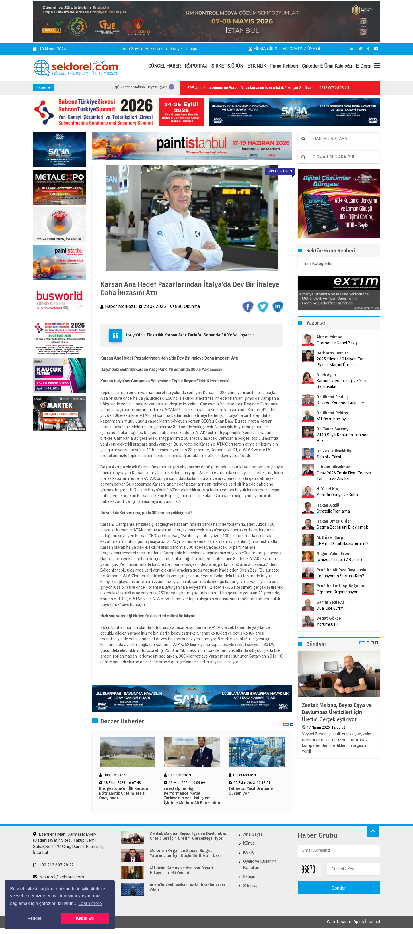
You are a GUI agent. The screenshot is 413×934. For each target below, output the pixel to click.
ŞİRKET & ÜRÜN (227, 66)
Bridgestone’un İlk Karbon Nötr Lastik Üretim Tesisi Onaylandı (123, 793)
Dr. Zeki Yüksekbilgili (336, 451)
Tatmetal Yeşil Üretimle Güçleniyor (251, 791)
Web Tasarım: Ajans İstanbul (353, 921)
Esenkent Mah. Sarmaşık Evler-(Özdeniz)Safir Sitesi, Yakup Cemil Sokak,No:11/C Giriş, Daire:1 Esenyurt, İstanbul (68, 843)
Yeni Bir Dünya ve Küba (337, 494)
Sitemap (251, 885)
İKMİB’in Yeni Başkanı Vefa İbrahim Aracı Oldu (187, 887)
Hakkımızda (156, 48)
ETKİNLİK (256, 66)
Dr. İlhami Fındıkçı (333, 397)
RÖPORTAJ (196, 66)
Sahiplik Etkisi (329, 457)
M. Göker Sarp (330, 537)
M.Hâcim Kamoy (331, 419)
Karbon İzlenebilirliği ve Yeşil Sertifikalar (342, 383)
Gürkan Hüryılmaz (333, 467)
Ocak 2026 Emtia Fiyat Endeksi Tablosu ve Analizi (344, 476)
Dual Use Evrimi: (331, 608)
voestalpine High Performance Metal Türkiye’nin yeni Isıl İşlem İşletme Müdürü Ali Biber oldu (192, 795)
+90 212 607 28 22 (53, 865)
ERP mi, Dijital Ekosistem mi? (342, 543)
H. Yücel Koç (328, 488)
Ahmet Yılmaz (329, 337)
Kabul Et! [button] (85, 918)
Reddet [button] (34, 918)
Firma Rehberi (284, 66)
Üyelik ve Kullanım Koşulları (259, 864)
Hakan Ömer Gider (334, 521)
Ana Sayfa (132, 48)
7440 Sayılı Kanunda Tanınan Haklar (343, 438)
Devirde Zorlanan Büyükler (340, 403)
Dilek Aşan (326, 374)
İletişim (192, 48)
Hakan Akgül (328, 505)
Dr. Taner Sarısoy (332, 429)
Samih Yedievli (330, 602)
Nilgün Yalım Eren (333, 553)
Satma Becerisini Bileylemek (342, 527)
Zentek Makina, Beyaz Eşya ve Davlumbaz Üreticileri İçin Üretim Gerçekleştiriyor (337, 712)
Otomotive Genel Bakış (337, 343)
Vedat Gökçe (329, 618)
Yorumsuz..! (327, 624)
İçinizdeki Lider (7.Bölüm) (339, 559)
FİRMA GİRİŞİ (263, 48)
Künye (176, 48)
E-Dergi (363, 66)
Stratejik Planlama (333, 511)
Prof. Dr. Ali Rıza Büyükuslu (341, 570)
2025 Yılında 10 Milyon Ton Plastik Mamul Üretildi (341, 362)
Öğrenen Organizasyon (338, 592)
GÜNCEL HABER (164, 66)
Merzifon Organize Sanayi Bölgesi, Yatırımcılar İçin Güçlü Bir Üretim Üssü (186, 853)
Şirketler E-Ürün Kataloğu (327, 66)
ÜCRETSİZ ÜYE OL (301, 48)
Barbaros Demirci (333, 353)
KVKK (248, 852)
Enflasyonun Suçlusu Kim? (340, 576)
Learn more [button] (90, 903)
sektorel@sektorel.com (58, 877)
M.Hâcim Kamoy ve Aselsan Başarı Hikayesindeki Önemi (181, 870)
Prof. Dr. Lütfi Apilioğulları (341, 586)
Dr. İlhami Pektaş (332, 413)
